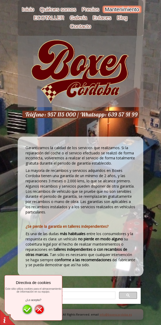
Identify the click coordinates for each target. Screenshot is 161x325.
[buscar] (69, 295)
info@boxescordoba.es (116, 314)
